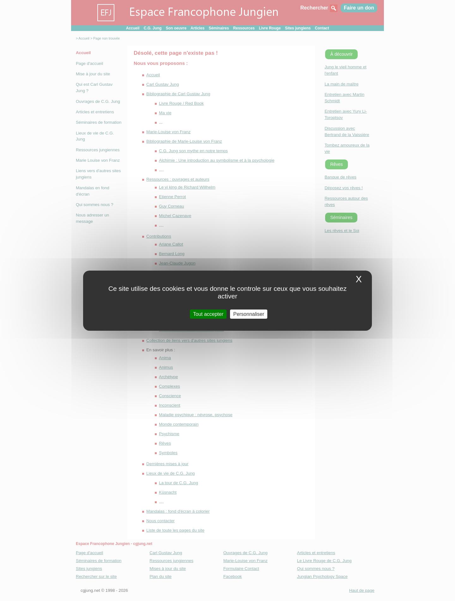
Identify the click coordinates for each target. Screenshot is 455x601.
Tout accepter (208, 313)
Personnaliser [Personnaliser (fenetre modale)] (248, 313)
